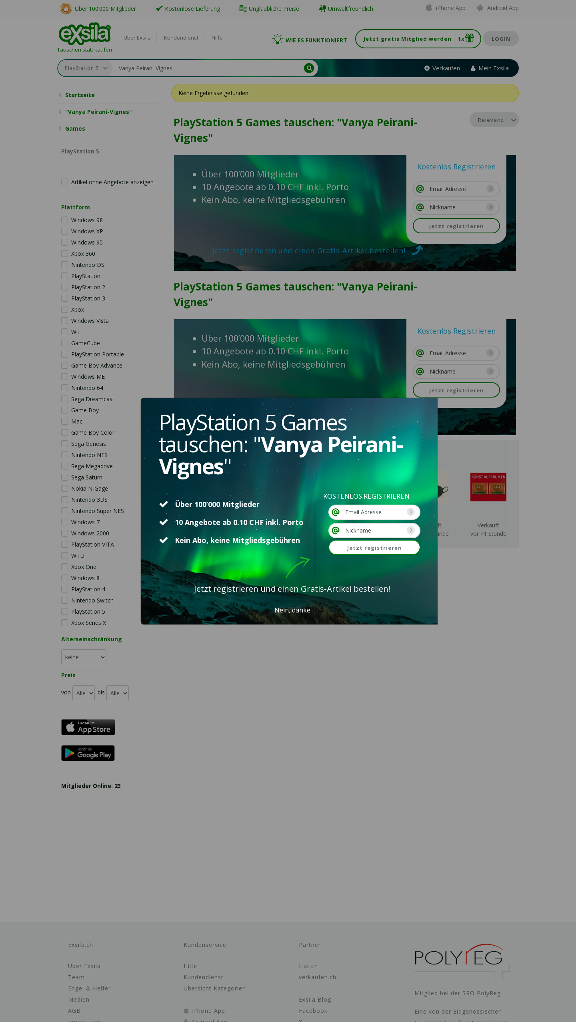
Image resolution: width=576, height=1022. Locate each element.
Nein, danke (292, 610)
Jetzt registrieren (374, 547)
